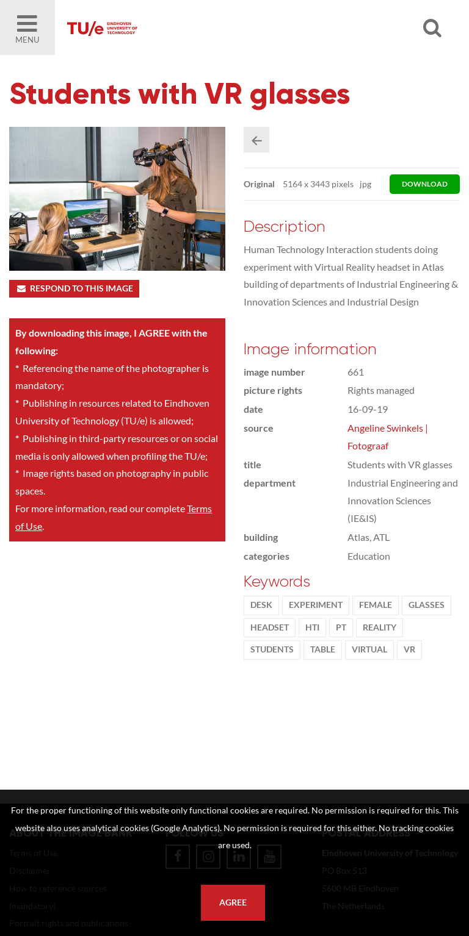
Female (375, 605)
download (425, 183)
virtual (369, 649)
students (272, 649)
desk (261, 605)
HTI (312, 627)
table (322, 649)
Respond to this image (74, 288)
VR (409, 649)
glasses (427, 605)
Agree (233, 902)
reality (379, 627)
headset (269, 627)
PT (341, 627)
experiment (316, 605)
